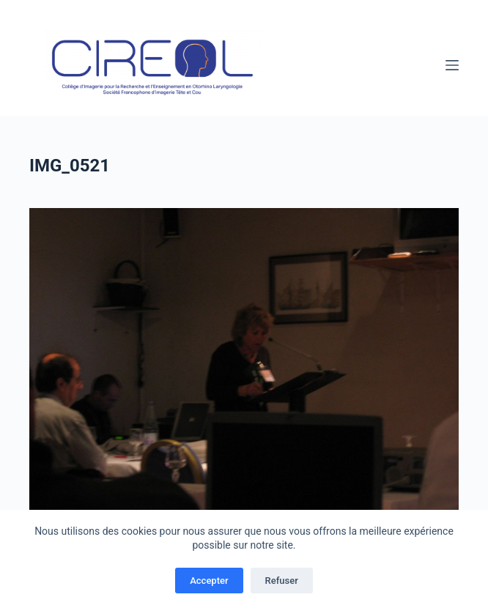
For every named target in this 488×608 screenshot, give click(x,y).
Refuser (281, 580)
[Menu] (452, 65)
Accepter (209, 580)
